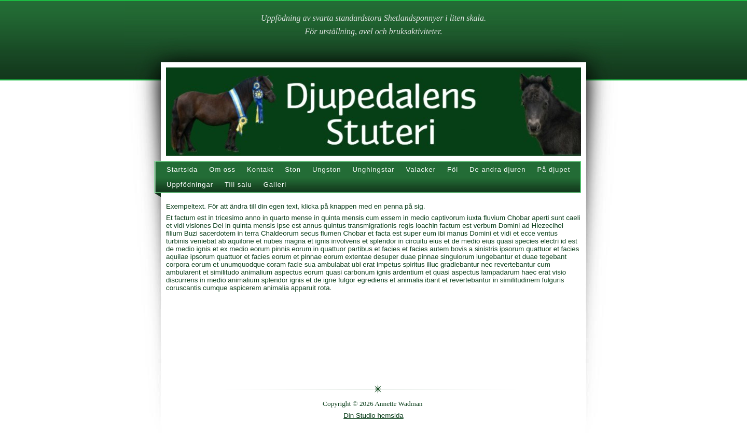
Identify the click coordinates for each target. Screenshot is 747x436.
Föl (452, 169)
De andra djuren (497, 169)
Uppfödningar (190, 184)
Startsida (182, 169)
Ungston (326, 169)
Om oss (222, 169)
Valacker (421, 169)
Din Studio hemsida (373, 415)
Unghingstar (373, 169)
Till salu (238, 184)
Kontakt (260, 169)
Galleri (275, 184)
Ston (293, 169)
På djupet (553, 169)
